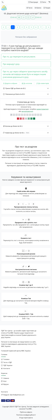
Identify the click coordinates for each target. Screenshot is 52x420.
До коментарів (43, 83)
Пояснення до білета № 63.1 (14, 94)
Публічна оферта (26, 412)
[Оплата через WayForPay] (3, 400)
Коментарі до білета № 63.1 (16, 133)
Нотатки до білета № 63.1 (13, 126)
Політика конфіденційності (26, 415)
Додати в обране (10, 83)
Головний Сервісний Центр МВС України (15, 351)
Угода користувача (26, 418)
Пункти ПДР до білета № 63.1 (14, 88)
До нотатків (27, 83)
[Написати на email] (17, 395)
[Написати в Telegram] (5, 395)
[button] (2, 46)
